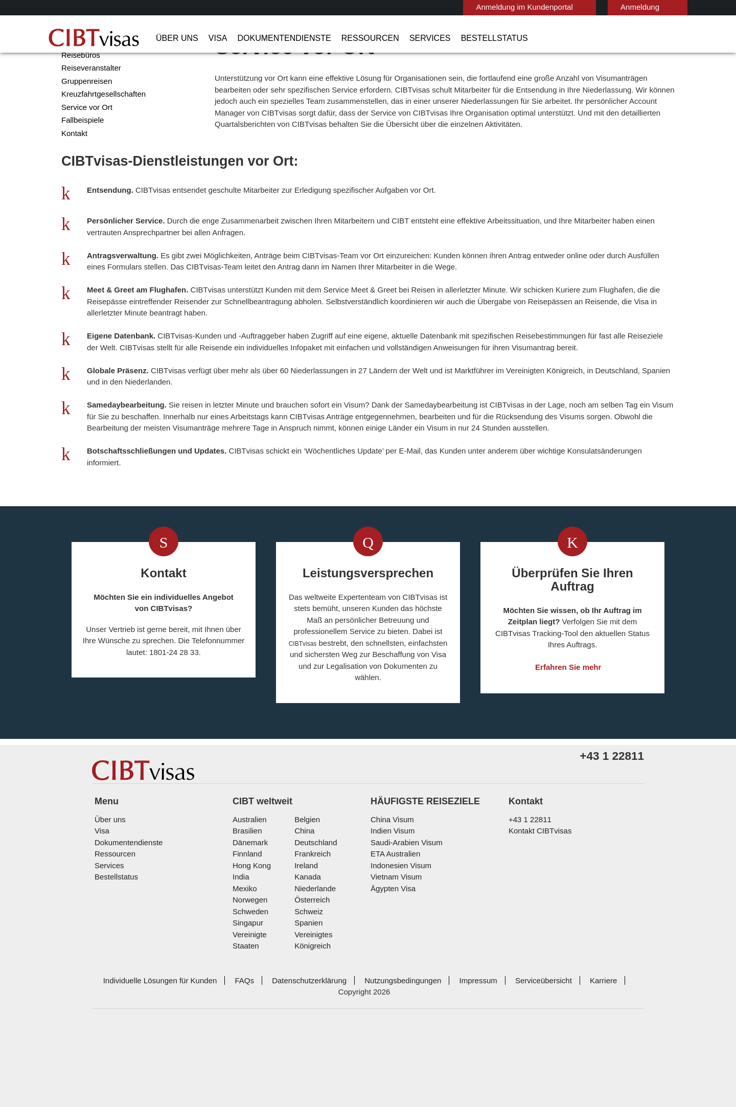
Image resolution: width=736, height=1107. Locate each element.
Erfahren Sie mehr (569, 717)
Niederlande (313, 969)
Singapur (247, 1003)
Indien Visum (391, 911)
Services (396, 38)
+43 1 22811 (526, 900)
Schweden (249, 992)
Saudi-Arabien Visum (403, 923)
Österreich (311, 980)
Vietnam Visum (394, 957)
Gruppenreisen (85, 121)
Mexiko (244, 969)
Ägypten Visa (391, 969)
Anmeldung (590, 7)
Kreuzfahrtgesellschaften (102, 133)
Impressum (456, 1049)
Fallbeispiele (80, 159)
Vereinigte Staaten (263, 1015)
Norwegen (249, 980)
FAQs (231, 1049)
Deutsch (658, 6)
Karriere (575, 1049)
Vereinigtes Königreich (330, 1015)
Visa (209, 38)
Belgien (306, 900)
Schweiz (307, 992)
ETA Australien (394, 934)
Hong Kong (250, 946)
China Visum (390, 900)
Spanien (306, 1003)
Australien (249, 900)
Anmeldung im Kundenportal (480, 7)
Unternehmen (83, 68)
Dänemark (249, 923)
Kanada (305, 957)
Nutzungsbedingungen (384, 1049)
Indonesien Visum (399, 946)
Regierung (78, 81)
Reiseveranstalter (90, 107)
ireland (305, 946)
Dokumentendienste (269, 38)
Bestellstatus (452, 38)
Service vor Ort (85, 147)
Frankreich (311, 934)
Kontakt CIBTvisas (538, 911)
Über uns (174, 38)
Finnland (246, 934)
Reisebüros (79, 94)
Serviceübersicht (518, 1049)
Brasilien (246, 911)
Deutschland (314, 923)
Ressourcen (345, 38)
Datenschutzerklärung (294, 1049)
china (303, 911)
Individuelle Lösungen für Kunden (152, 1049)
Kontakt (74, 173)
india (240, 957)
